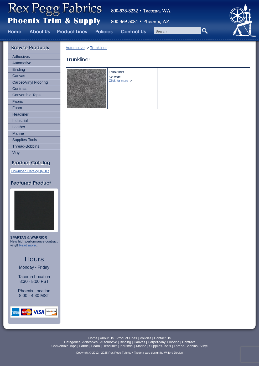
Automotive (21, 63)
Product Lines (126, 338)
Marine (18, 133)
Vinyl (16, 152)
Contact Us (162, 338)
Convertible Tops (26, 95)
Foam (17, 108)
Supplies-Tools (24, 140)
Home (92, 338)
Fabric (17, 101)
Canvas (18, 76)
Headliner (20, 114)
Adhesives (21, 57)
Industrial (20, 121)
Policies (146, 338)
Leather (18, 127)
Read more (27, 245)
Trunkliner (98, 48)
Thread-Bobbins (25, 146)
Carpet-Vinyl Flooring (30, 82)
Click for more (118, 81)
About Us (107, 338)
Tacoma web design (146, 352)
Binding (18, 69)
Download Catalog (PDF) (30, 171)
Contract (19, 89)
